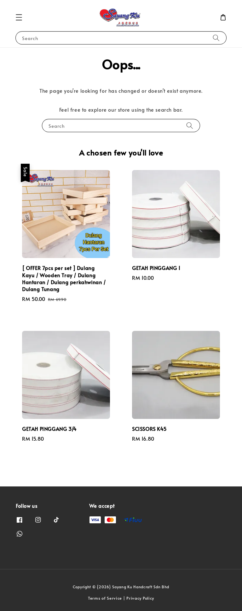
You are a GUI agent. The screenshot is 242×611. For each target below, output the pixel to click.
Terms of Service (105, 598)
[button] (19, 17)
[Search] (216, 38)
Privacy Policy (140, 598)
